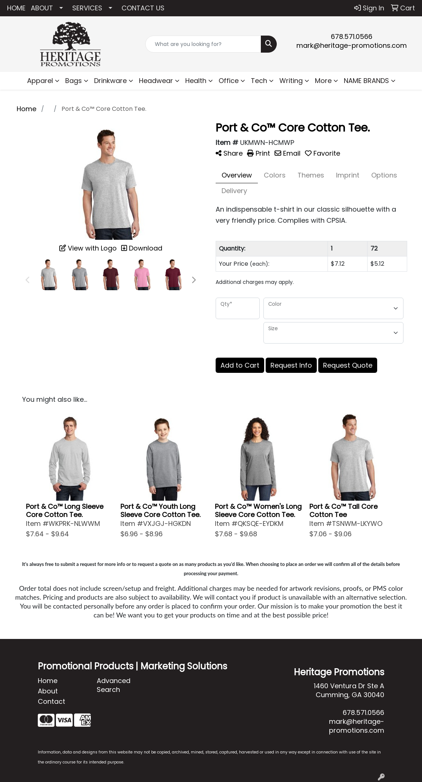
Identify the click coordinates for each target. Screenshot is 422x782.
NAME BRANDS (366, 80)
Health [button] (195, 80)
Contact (51, 701)
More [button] (323, 80)
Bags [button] (73, 80)
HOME (16, 8)
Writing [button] (291, 80)
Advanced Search (113, 685)
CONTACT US (143, 8)
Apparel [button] (40, 80)
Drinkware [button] (110, 80)
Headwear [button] (156, 80)
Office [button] (229, 80)
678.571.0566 (351, 36)
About (48, 691)
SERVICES (87, 8)
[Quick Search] (203, 44)
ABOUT (42, 8)
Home (47, 680)
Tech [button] (259, 80)
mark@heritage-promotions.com (351, 45)
